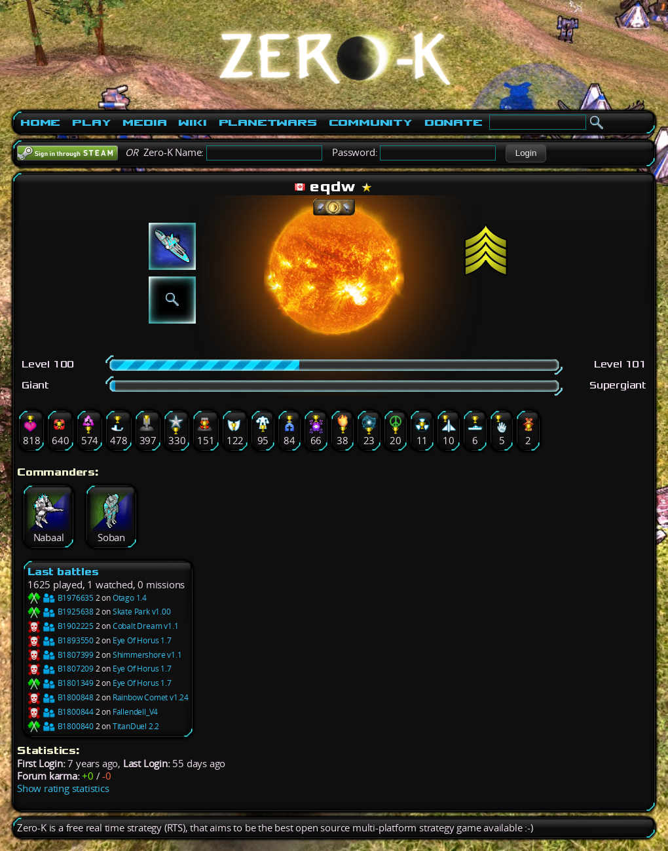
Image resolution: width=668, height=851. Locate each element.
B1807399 (61, 654)
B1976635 (61, 597)
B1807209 (61, 668)
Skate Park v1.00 (142, 611)
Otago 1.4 (130, 597)
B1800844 (61, 711)
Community (371, 122)
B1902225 (61, 626)
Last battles (63, 571)
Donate (453, 122)
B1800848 (61, 697)
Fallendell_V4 (135, 711)
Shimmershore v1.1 (147, 654)
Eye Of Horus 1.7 (142, 640)
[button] (526, 153)
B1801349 (61, 683)
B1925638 (61, 611)
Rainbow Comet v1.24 (151, 697)
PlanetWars (268, 122)
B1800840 (61, 726)
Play (91, 122)
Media (144, 122)
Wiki (192, 122)
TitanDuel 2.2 (136, 726)
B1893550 (61, 640)
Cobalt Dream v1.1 (146, 626)
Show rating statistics (63, 788)
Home (40, 122)
